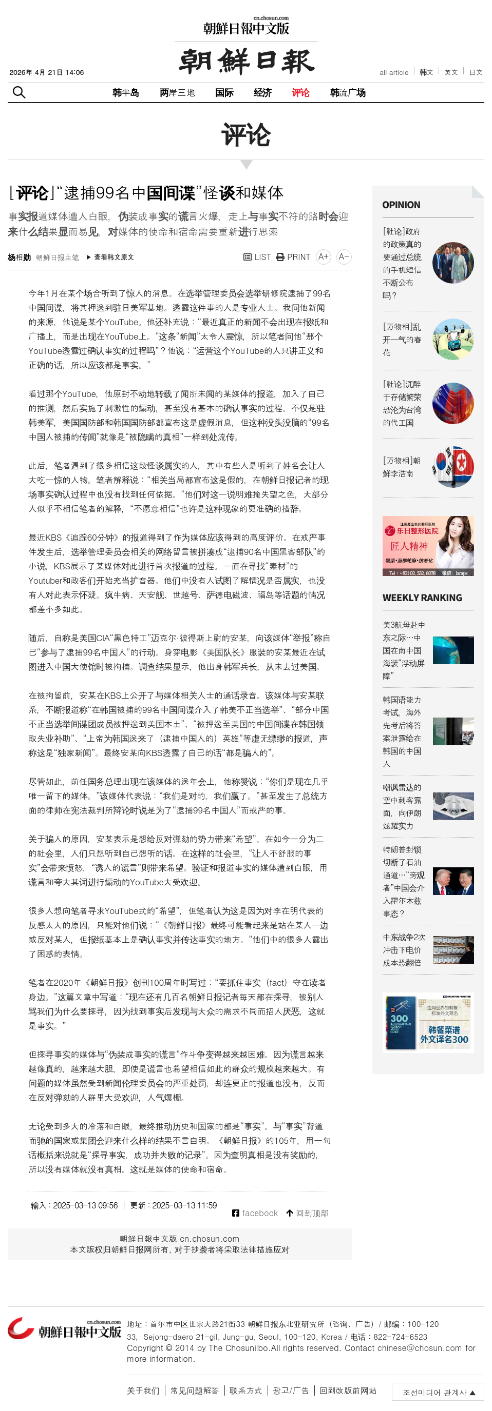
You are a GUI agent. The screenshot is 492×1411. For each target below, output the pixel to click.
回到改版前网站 (348, 1390)
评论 (300, 92)
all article (394, 72)
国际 (224, 92)
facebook (255, 1213)
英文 (451, 72)
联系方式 (246, 1390)
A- (344, 256)
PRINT (293, 257)
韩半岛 (125, 92)
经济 (262, 92)
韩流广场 (348, 92)
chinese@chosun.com (420, 1348)
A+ (323, 256)
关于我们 (143, 1390)
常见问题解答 (194, 1390)
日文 (476, 72)
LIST (257, 257)
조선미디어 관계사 (435, 1392)
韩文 (427, 72)
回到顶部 (307, 1213)
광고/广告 (291, 1390)
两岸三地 (177, 92)
